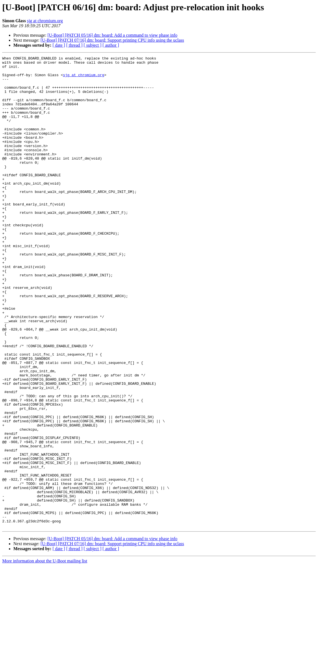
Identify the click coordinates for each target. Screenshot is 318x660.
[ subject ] (92, 45)
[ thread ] (74, 45)
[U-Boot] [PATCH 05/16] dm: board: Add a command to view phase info (112, 35)
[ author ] (111, 45)
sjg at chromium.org (45, 20)
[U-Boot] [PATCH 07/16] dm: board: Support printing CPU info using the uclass (112, 40)
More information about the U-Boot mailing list (44, 655)
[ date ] (59, 45)
